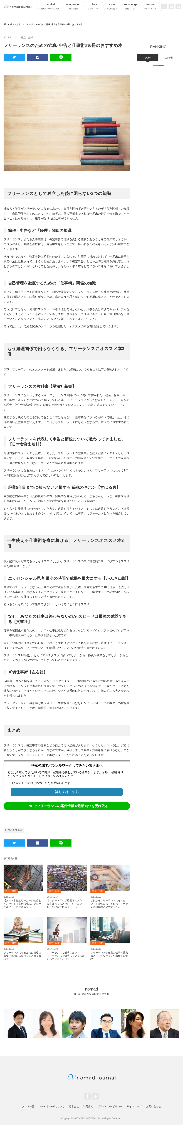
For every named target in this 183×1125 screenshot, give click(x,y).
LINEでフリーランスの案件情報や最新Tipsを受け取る (67, 806)
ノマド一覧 (28, 1106)
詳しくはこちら (67, 792)
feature (150, 6)
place (94, 6)
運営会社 (74, 1106)
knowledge (131, 6)
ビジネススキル (14, 830)
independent (73, 6)
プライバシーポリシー (109, 1106)
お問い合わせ (153, 1106)
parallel (50, 6)
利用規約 (88, 1106)
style (112, 6)
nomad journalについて (52, 1106)
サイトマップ (134, 1106)
